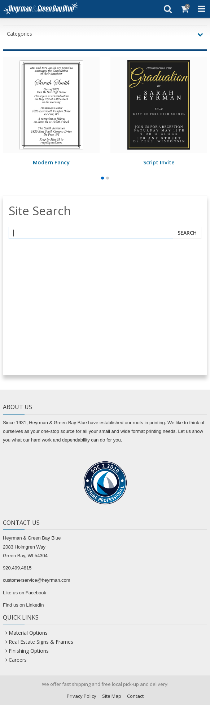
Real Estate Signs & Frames (41, 641)
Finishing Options (29, 650)
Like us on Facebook (24, 592)
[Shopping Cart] (184, 8)
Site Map (111, 696)
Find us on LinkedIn (23, 605)
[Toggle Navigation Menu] (201, 8)
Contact (135, 696)
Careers (18, 659)
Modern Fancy (51, 162)
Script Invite (159, 162)
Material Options (28, 632)
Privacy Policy (81, 696)
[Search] (167, 8)
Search (187, 232)
